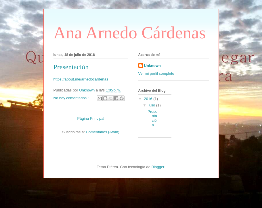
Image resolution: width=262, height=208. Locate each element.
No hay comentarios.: (71, 98)
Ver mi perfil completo (156, 73)
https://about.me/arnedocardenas (80, 79)
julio (152, 105)
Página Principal (90, 118)
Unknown (152, 65)
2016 (149, 99)
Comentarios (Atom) (102, 132)
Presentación (71, 67)
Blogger (158, 167)
